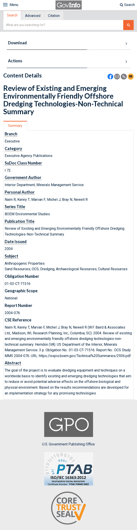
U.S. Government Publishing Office (68, 429)
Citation (54, 16)
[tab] (12, 15)
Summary (15, 126)
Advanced (32, 16)
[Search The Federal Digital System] (128, 25)
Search (127, 5)
